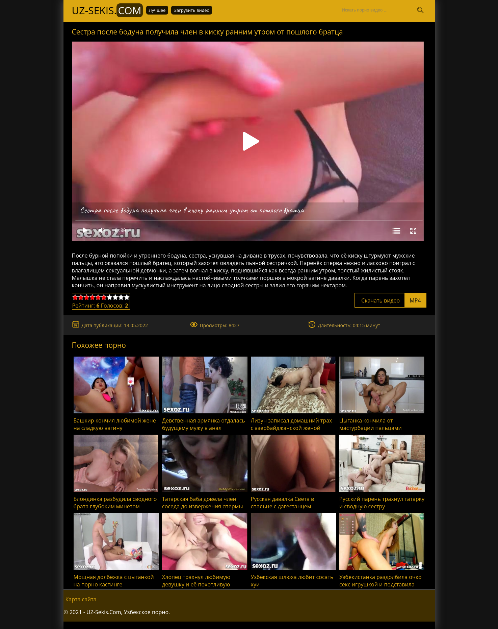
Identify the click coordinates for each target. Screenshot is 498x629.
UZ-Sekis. (107, 10)
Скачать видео (390, 300)
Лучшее (157, 10)
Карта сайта (81, 599)
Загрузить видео (191, 10)
